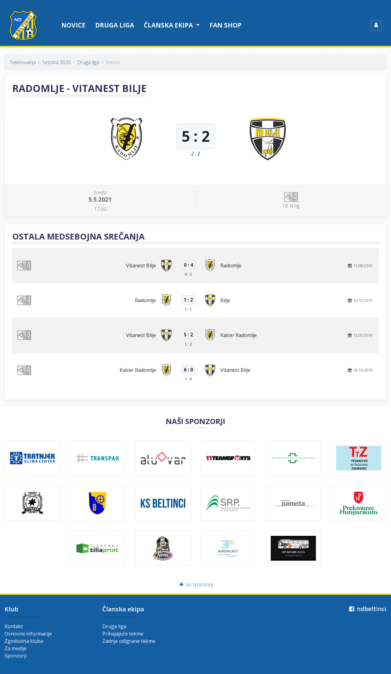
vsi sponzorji (195, 584)
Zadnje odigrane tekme (128, 641)
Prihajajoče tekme (122, 633)
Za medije (16, 648)
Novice (73, 25)
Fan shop (225, 25)
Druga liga (114, 25)
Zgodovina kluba (24, 641)
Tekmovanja (23, 62)
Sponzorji (16, 655)
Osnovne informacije (28, 633)
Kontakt (14, 626)
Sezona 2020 (56, 62)
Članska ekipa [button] (169, 25)
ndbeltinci (367, 609)
